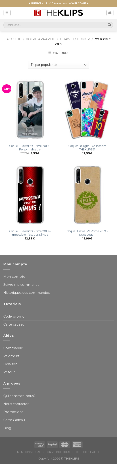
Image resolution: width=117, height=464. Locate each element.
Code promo (14, 316)
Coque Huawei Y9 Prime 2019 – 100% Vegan (87, 232)
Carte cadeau (13, 324)
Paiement (11, 356)
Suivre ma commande (21, 285)
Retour (9, 372)
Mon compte (14, 277)
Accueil (13, 39)
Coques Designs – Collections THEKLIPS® (87, 147)
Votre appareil (40, 39)
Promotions (13, 412)
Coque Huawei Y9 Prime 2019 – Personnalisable (30, 147)
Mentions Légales (30, 452)
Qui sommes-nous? (19, 396)
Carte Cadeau (14, 420)
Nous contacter (16, 404)
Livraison (10, 364)
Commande (13, 348)
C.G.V (50, 452)
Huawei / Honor (75, 39)
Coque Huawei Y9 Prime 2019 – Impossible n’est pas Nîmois (30, 232)
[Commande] (58, 65)
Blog (7, 428)
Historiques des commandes (26, 293)
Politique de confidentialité (78, 452)
